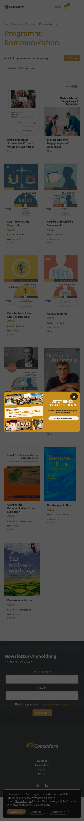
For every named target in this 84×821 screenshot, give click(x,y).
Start (7, 24)
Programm (18, 24)
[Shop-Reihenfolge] (25, 68)
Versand (16, 238)
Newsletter (42, 765)
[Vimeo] (47, 785)
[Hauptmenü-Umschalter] (76, 7)
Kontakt (42, 760)
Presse (42, 773)
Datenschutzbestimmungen (53, 704)
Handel (42, 769)
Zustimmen (16, 811)
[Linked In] (37, 785)
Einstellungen (23, 801)
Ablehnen (36, 811)
